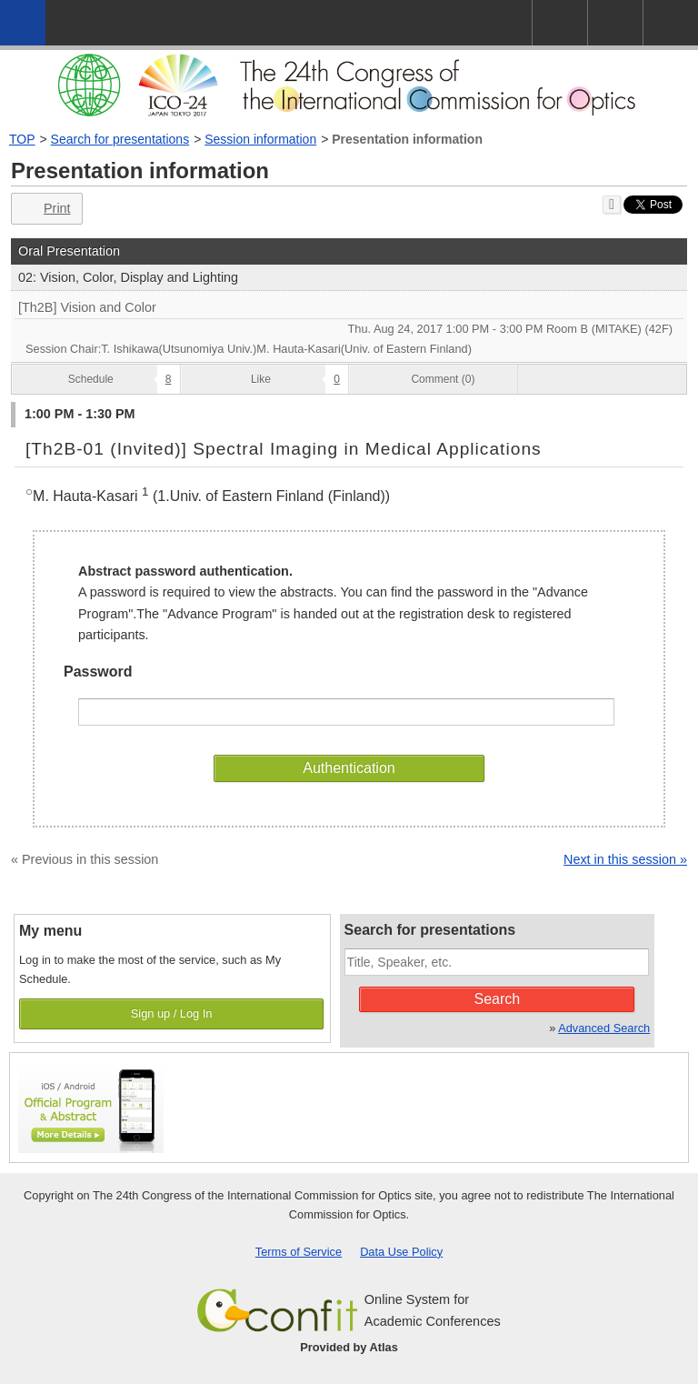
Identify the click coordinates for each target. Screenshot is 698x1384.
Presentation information (407, 139)
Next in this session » (625, 859)
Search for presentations (120, 139)
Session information (260, 139)
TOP (22, 139)
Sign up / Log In (172, 1013)
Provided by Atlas (349, 1347)
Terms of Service (298, 1252)
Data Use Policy (401, 1252)
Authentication (348, 768)
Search (497, 999)
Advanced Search (604, 1028)
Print (45, 208)
